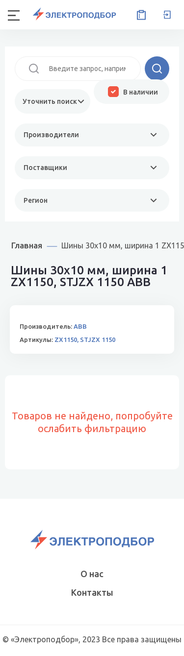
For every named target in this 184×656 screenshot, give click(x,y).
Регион (36, 200)
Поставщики (45, 167)
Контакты (92, 592)
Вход (166, 14)
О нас (92, 574)
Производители (51, 135)
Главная (26, 245)
